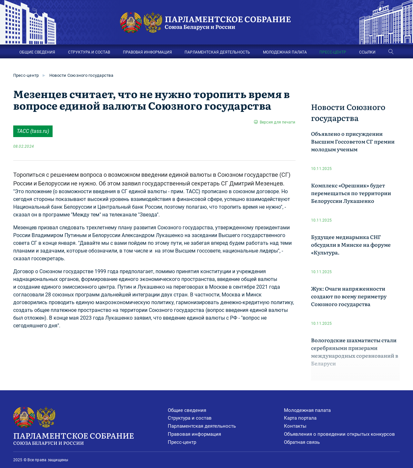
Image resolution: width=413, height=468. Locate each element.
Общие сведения (187, 410)
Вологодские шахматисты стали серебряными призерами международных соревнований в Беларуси (354, 351)
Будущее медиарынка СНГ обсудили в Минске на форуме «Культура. (351, 244)
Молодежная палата (307, 410)
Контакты (295, 426)
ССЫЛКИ (367, 52)
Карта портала (300, 418)
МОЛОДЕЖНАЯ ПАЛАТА (285, 52)
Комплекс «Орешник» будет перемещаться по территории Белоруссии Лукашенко (351, 192)
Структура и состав (190, 418)
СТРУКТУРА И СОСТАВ (89, 52)
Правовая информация (194, 434)
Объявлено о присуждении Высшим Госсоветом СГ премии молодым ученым (353, 141)
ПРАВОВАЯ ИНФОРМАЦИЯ (147, 52)
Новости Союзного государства (81, 75)
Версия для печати (278, 122)
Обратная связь (302, 442)
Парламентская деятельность (202, 426)
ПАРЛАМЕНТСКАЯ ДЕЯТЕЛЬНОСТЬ (217, 52)
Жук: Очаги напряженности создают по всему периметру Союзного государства (349, 296)
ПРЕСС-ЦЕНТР (332, 52)
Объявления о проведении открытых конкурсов (339, 434)
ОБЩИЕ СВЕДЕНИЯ (37, 52)
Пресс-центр (26, 75)
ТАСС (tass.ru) (33, 131)
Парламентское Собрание (90, 438)
